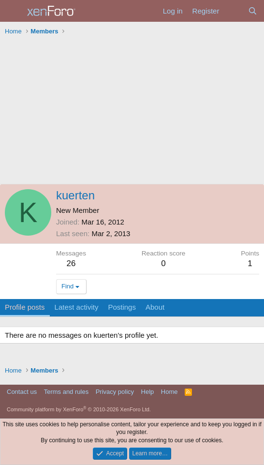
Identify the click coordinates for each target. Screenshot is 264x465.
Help (147, 391)
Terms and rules (66, 391)
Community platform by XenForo (79, 409)
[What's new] (233, 11)
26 (71, 263)
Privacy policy (115, 391)
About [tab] (155, 307)
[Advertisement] (132, 111)
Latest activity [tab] (77, 307)
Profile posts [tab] (25, 307)
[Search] (252, 11)
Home (169, 391)
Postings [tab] (122, 307)
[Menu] (13, 11)
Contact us (22, 391)
